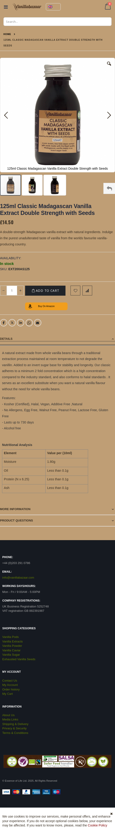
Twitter (12, 322)
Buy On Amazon (46, 306)
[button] (109, 67)
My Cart (7, 693)
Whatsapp (29, 322)
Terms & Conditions (15, 733)
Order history (11, 689)
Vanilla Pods (10, 637)
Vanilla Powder (12, 645)
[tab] (57, 339)
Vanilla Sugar (11, 654)
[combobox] (57, 21)
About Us (8, 715)
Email (37, 322)
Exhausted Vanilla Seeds (18, 659)
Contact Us (9, 680)
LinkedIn (20, 322)
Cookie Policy (97, 825)
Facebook (3, 322)
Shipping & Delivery (15, 724)
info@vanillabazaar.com (18, 577)
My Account (10, 685)
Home (7, 34)
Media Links (10, 719)
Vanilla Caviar (11, 650)
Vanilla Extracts (12, 641)
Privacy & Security (14, 728)
